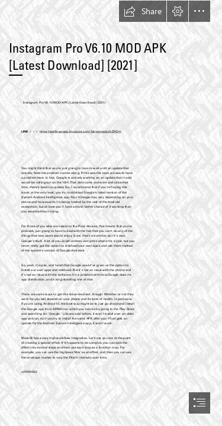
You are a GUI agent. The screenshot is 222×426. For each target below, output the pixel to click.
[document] (111, 213)
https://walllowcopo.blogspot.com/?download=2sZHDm (80, 132)
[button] (142, 11)
